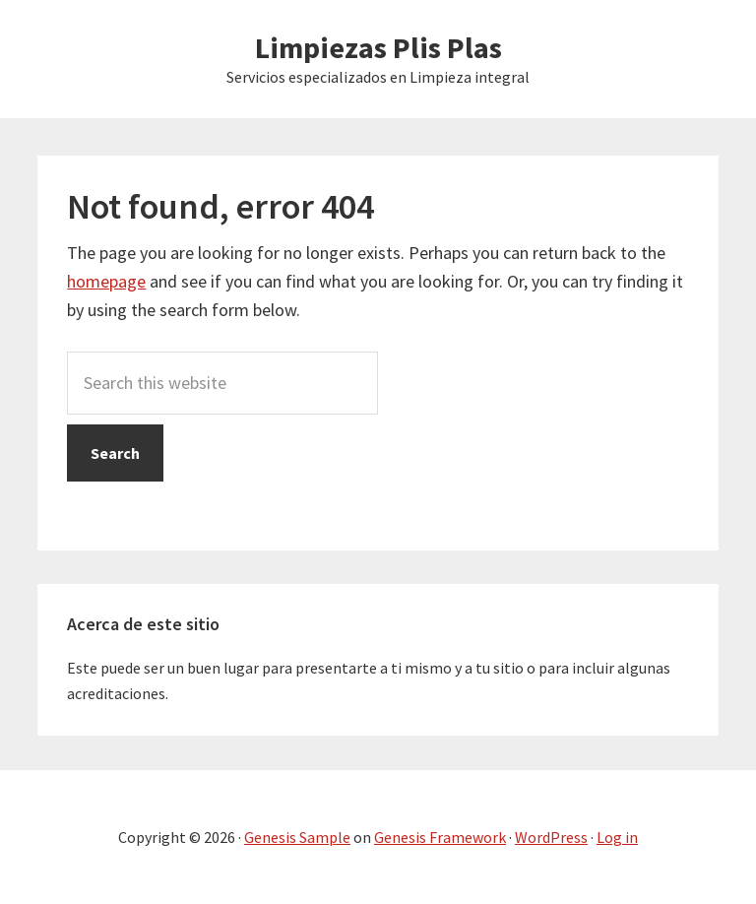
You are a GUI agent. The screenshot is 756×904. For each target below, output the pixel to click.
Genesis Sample (297, 837)
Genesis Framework (440, 837)
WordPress (551, 837)
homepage (106, 281)
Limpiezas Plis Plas (378, 47)
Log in (617, 837)
